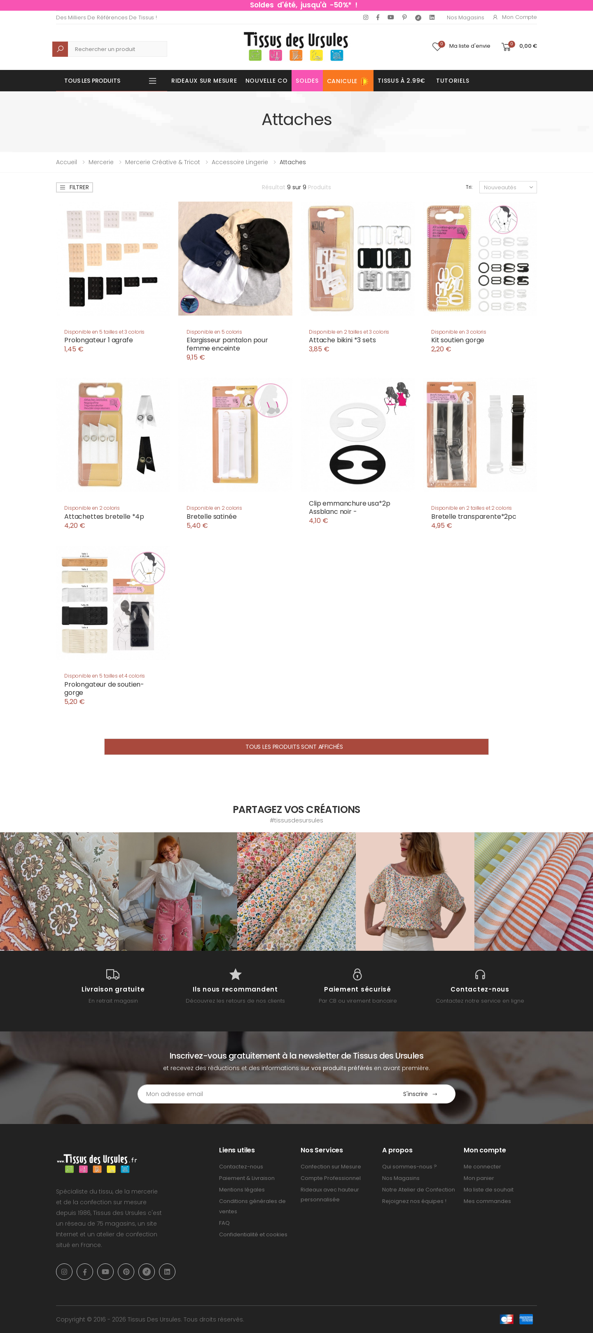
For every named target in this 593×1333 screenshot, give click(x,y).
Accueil (66, 162)
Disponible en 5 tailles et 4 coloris (104, 675)
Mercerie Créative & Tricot (162, 162)
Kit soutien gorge (457, 340)
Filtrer (74, 187)
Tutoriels (452, 81)
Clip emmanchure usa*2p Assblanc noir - (349, 507)
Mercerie (101, 162)
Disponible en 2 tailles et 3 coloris (349, 331)
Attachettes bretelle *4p (104, 516)
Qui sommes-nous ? (409, 1166)
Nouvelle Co (266, 81)
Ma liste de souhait (489, 1190)
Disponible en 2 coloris (92, 507)
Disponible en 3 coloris (458, 331)
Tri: (469, 186)
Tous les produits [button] (92, 81)
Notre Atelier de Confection (418, 1190)
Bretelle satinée (211, 516)
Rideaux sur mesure (204, 81)
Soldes (307, 81)
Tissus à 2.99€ (401, 81)
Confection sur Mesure (331, 1166)
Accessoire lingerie (240, 162)
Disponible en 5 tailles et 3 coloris (104, 331)
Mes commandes (487, 1201)
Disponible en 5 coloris (214, 331)
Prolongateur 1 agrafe (98, 340)
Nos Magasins (465, 17)
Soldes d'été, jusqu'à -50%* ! (303, 5)
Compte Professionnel (331, 1178)
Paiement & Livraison (247, 1178)
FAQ (224, 1223)
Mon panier (479, 1178)
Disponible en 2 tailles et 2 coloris (471, 507)
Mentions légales (242, 1190)
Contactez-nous (241, 1166)
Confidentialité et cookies (253, 1234)
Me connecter (482, 1166)
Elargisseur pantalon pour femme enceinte (227, 344)
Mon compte (514, 17)
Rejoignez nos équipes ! (414, 1201)
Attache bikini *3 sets (342, 340)
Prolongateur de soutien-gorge (104, 688)
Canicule (348, 81)
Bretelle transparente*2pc (473, 516)
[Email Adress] (262, 1094)
